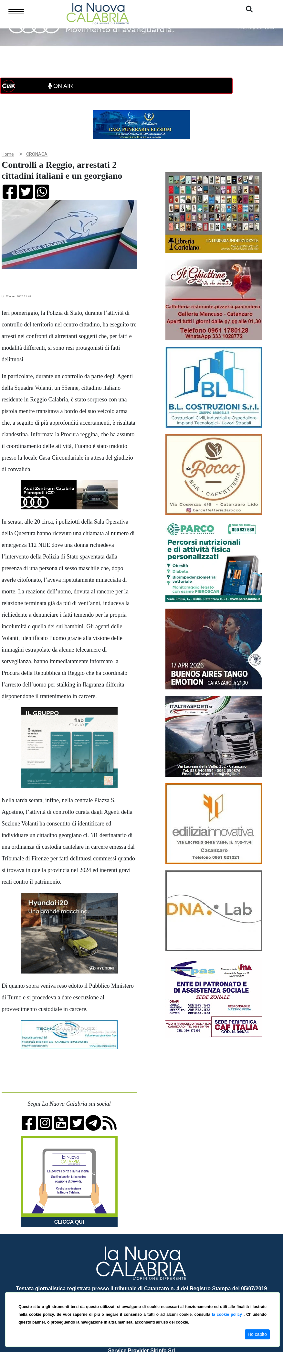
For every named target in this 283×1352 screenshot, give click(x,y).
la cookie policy (228, 1314)
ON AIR (60, 86)
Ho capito (257, 1334)
